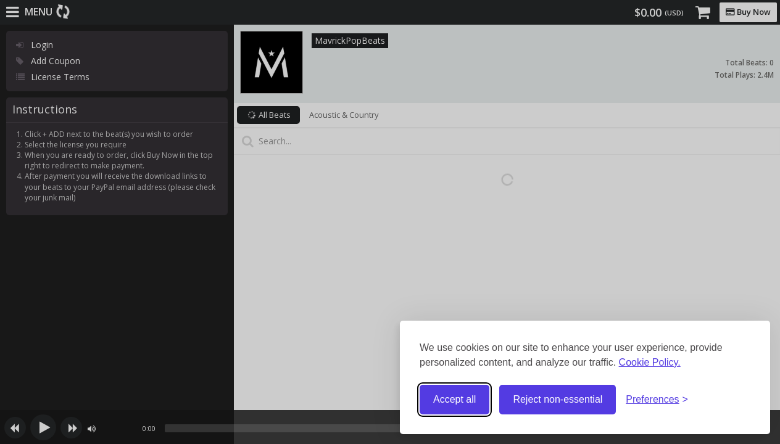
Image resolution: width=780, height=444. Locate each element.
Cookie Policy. (650, 362)
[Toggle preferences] (657, 400)
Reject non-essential (557, 399)
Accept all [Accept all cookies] (454, 399)
